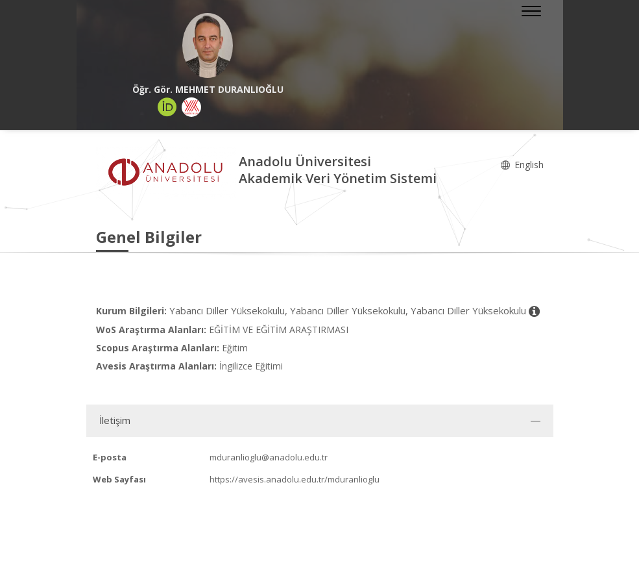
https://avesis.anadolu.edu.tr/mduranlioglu (295, 479)
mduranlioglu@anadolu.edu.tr (269, 457)
